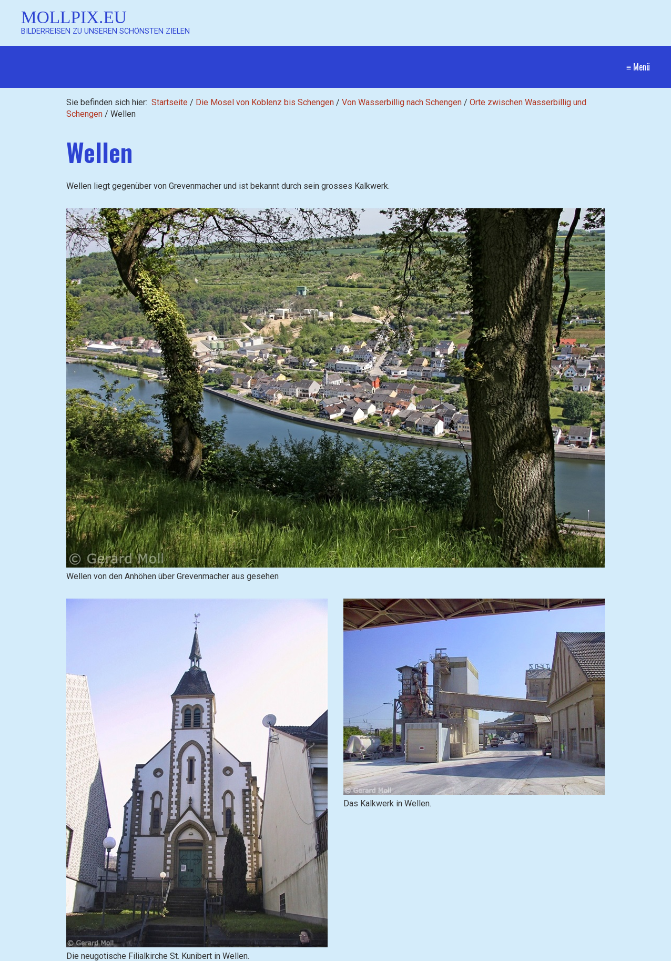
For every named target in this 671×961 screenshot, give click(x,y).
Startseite (169, 102)
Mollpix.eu (74, 17)
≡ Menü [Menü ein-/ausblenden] (638, 66)
